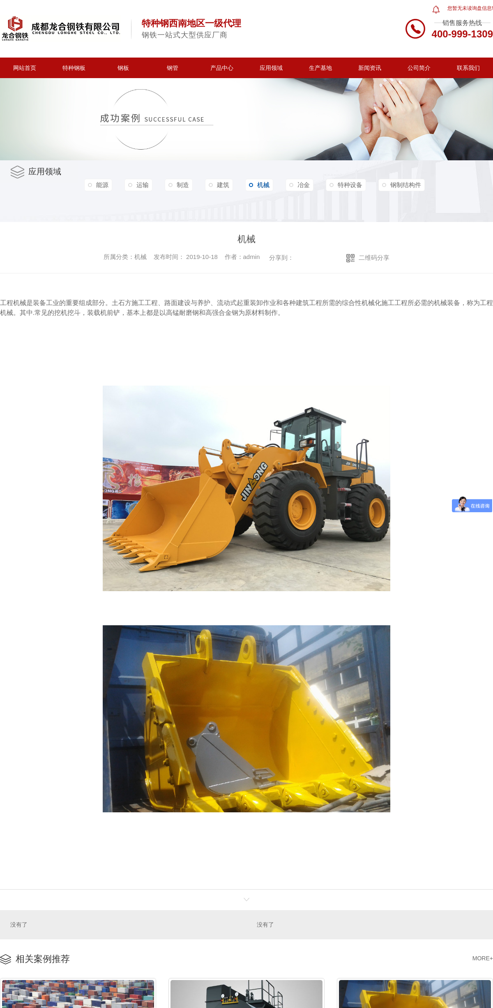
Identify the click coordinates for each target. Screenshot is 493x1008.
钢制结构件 (405, 184)
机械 (259, 185)
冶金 (303, 184)
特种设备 (350, 184)
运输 (142, 184)
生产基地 (320, 68)
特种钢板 (73, 68)
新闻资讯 (369, 68)
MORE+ (482, 958)
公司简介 (419, 68)
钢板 (123, 68)
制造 (183, 184)
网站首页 (24, 68)
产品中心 (221, 68)
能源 (102, 184)
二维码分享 (374, 257)
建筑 (223, 184)
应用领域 (271, 68)
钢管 (172, 68)
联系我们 (468, 68)
